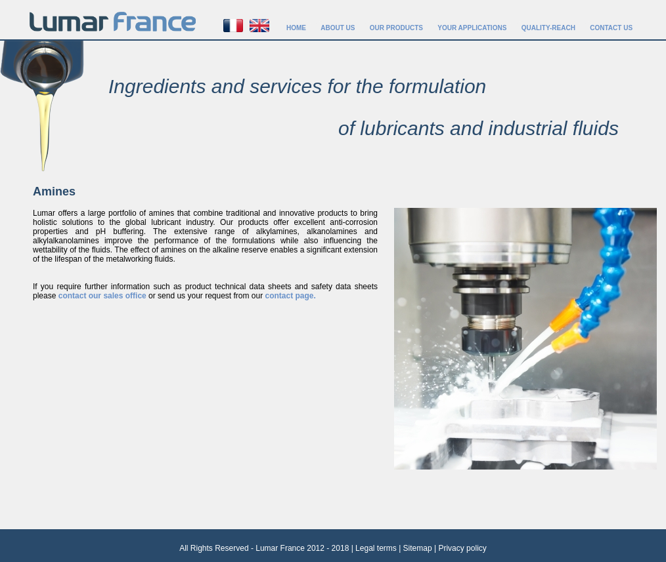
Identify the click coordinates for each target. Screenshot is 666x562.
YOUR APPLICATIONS (471, 27)
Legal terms (376, 548)
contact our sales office (102, 295)
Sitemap (417, 548)
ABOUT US (338, 27)
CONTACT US (611, 27)
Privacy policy (462, 548)
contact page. (290, 295)
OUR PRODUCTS (396, 27)
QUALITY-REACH (548, 27)
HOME (296, 27)
